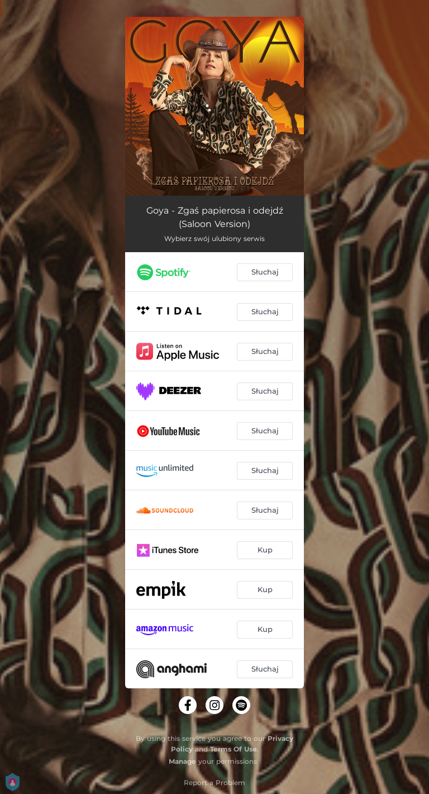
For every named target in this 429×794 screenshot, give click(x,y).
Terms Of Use (233, 749)
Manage (182, 761)
